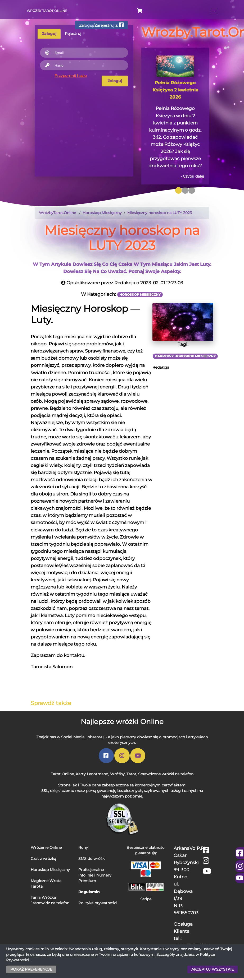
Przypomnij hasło (71, 75)
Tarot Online (62, 774)
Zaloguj (114, 80)
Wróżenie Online (46, 847)
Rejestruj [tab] (73, 33)
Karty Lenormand (92, 774)
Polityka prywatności (97, 903)
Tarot (131, 774)
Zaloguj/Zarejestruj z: (101, 25)
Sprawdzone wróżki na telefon (165, 774)
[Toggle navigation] (212, 11)
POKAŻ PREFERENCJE (31, 969)
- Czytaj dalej (192, 176)
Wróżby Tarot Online (47, 11)
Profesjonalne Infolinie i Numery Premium (94, 875)
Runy (83, 847)
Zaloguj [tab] (49, 33)
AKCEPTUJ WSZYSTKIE (212, 969)
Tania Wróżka (43, 897)
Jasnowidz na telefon (50, 903)
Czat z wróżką (43, 858)
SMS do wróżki (92, 858)
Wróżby (117, 774)
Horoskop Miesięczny (50, 869)
